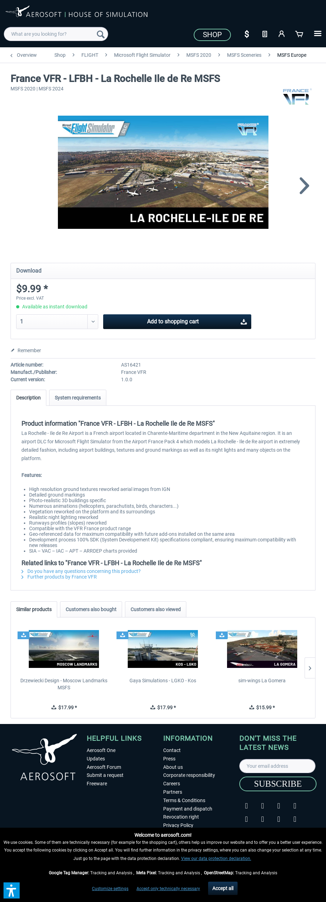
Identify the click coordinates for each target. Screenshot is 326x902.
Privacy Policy (178, 825)
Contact (172, 750)
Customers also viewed (156, 609)
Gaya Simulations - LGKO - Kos (162, 680)
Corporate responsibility (189, 775)
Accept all (222, 888)
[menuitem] (56, 34)
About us (173, 767)
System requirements (78, 398)
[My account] (282, 33)
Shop (212, 34)
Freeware (97, 783)
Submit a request (105, 775)
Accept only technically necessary (168, 888)
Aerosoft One (101, 750)
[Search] (100, 34)
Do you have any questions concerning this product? (81, 571)
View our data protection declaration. (216, 858)
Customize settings (110, 888)
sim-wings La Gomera (262, 680)
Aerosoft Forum (104, 767)
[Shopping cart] (300, 33)
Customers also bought (91, 609)
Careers (171, 783)
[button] (12, 890)
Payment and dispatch (187, 809)
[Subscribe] (278, 784)
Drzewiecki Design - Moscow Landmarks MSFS (63, 684)
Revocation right (181, 817)
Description (28, 398)
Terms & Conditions (184, 800)
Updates (96, 758)
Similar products (34, 609)
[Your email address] (277, 766)
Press (169, 758)
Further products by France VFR (59, 577)
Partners (172, 792)
